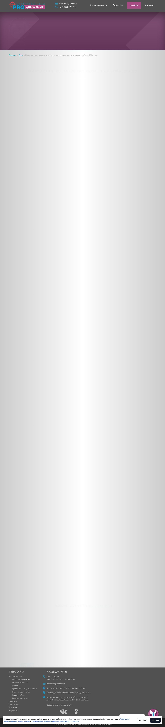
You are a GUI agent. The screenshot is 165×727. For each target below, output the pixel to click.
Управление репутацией (21, 692)
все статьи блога (100, 604)
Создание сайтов (18, 695)
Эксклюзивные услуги (20, 698)
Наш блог (134, 6)
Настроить (143, 720)
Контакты (149, 6)
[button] (153, 714)
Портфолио (118, 6)
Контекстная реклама (20, 683)
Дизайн (15, 686)
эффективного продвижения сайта (78, 156)
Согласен (155, 720)
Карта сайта (14, 710)
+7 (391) (67, 7)
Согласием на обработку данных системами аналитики (55, 722)
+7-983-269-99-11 (54, 677)
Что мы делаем (97, 6)
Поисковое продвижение (21, 679)
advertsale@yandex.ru (56, 684)
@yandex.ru (68, 4)
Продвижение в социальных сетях (24, 689)
